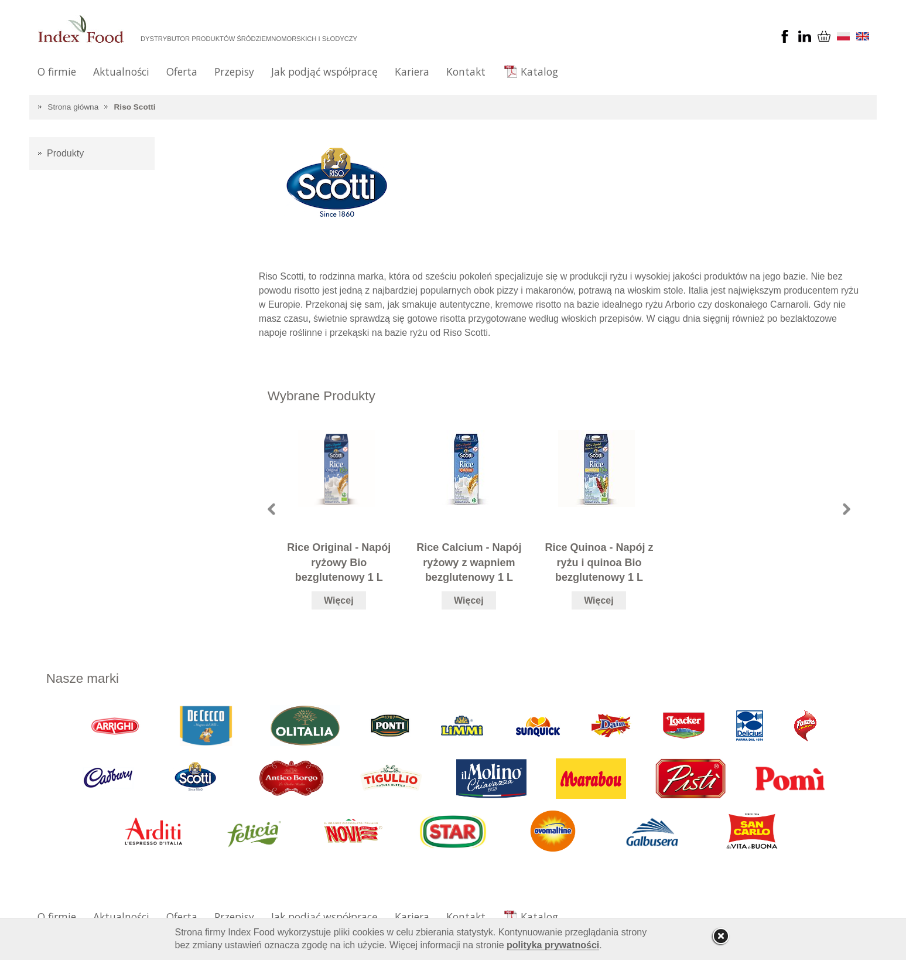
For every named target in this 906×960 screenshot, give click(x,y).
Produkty (65, 153)
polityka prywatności (553, 945)
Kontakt (466, 71)
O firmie (56, 71)
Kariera (412, 71)
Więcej (339, 600)
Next (846, 509)
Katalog (539, 71)
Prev (271, 509)
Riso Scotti (135, 107)
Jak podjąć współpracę (324, 71)
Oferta (181, 71)
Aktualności (121, 71)
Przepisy (234, 71)
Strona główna (72, 107)
